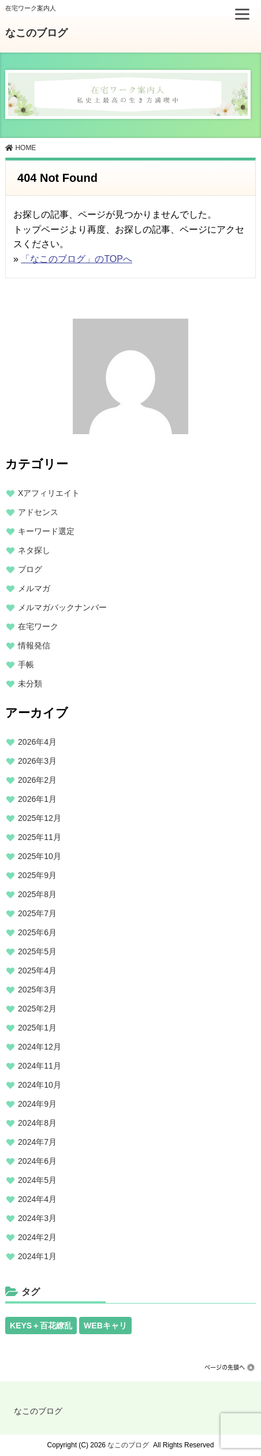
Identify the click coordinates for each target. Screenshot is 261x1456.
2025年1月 (37, 1027)
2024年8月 (37, 1123)
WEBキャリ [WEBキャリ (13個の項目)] (105, 1325)
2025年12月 (39, 818)
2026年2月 (37, 780)
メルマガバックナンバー (62, 607)
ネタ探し (34, 550)
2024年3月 (37, 1218)
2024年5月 (37, 1180)
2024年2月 (37, 1237)
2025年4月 (37, 970)
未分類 (30, 683)
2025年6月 (37, 932)
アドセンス (38, 512)
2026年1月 (37, 799)
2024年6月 (37, 1161)
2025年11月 (39, 837)
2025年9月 (37, 875)
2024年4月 (37, 1199)
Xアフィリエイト (49, 493)
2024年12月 (39, 1046)
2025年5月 (37, 951)
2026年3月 (37, 761)
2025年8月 (37, 894)
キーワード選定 (46, 531)
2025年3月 (37, 989)
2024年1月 (37, 1256)
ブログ (30, 569)
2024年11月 (39, 1065)
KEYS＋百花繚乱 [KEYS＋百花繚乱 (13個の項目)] (41, 1325)
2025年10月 (39, 856)
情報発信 (34, 645)
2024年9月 (37, 1103)
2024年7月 (37, 1142)
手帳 (26, 664)
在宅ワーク (38, 626)
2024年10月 (39, 1084)
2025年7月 (37, 913)
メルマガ (34, 588)
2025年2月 (37, 1008)
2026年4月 (37, 741)
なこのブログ (36, 33)
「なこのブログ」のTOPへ (76, 259)
